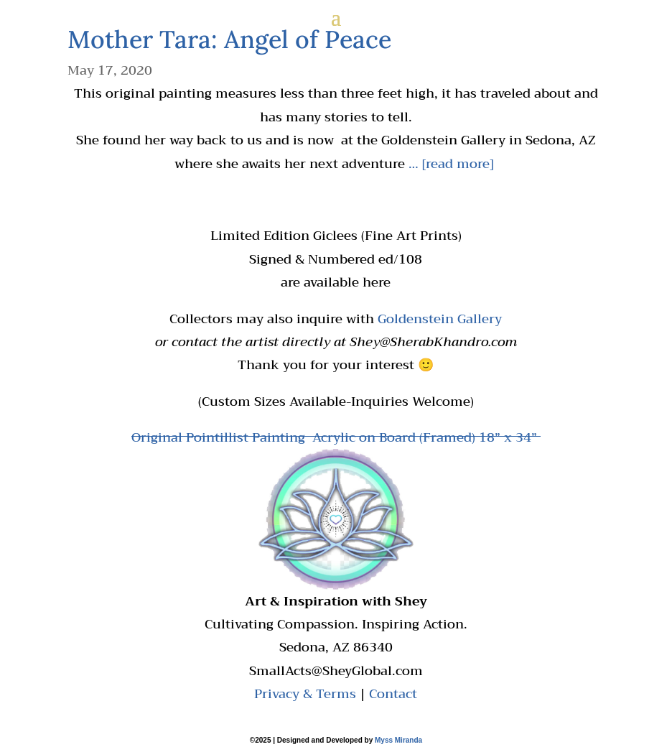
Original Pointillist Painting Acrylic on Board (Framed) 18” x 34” (336, 437)
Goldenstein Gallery (440, 318)
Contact (393, 693)
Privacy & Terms (305, 693)
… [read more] (453, 163)
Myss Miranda (398, 740)
